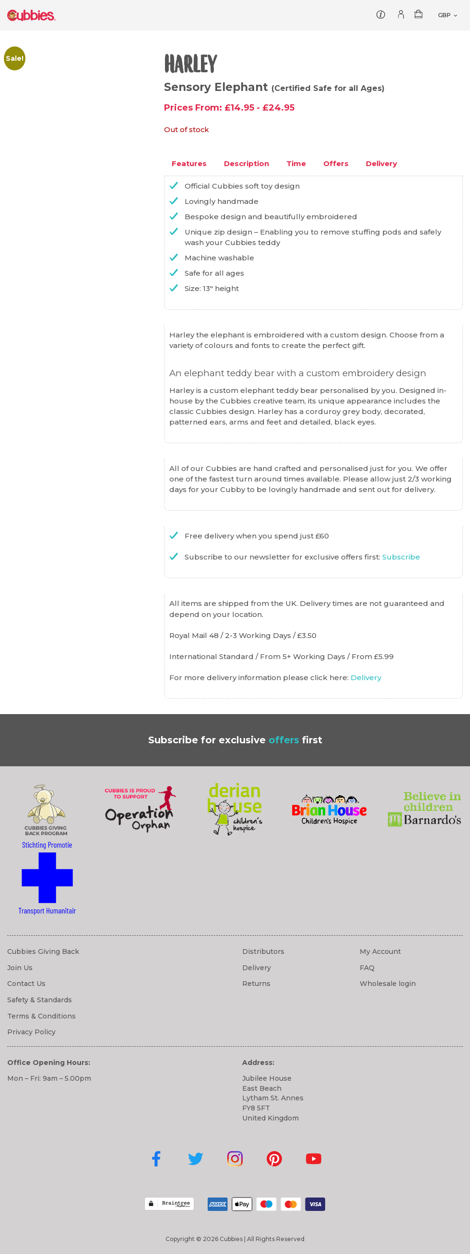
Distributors (263, 951)
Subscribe (401, 556)
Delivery (366, 677)
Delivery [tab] (381, 163)
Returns (256, 983)
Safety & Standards (39, 1000)
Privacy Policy (31, 1032)
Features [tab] (189, 163)
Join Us (20, 967)
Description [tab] (246, 163)
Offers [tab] (336, 163)
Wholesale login (388, 983)
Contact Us (26, 983)
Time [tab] (296, 163)
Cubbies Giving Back (43, 951)
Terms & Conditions (41, 1016)
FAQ (367, 967)
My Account (380, 951)
